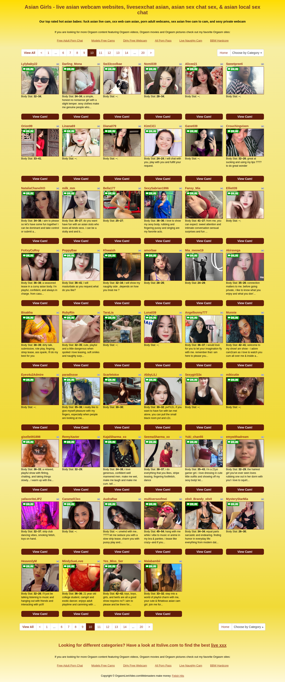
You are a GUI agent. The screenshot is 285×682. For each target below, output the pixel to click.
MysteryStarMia (237, 499)
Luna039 (150, 312)
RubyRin (68, 312)
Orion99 (27, 126)
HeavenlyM (29, 561)
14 (126, 52)
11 (100, 52)
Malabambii (152, 561)
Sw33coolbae (112, 64)
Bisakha (27, 312)
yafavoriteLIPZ (31, 499)
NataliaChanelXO (33, 188)
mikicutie (232, 374)
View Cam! (40, 116)
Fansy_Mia (193, 188)
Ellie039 (231, 188)
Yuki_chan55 (194, 436)
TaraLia (108, 312)
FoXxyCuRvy (30, 250)
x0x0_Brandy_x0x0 (198, 499)
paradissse (70, 374)
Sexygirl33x (193, 374)
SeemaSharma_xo (157, 436)
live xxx (218, 645)
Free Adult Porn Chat (70, 40)
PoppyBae (69, 250)
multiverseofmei (155, 499)
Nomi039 (150, 64)
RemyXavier (70, 436)
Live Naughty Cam (190, 40)
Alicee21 (191, 64)
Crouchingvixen (237, 126)
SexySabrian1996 (156, 188)
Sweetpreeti (234, 64)
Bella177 (109, 188)
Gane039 (191, 126)
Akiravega (233, 250)
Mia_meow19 (194, 250)
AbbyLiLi (150, 374)
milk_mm (68, 188)
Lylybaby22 (29, 64)
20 (143, 52)
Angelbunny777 (196, 312)
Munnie (231, 312)
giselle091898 (30, 436)
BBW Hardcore (219, 40)
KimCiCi (150, 126)
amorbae (150, 250)
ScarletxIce (111, 374)
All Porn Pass (163, 40)
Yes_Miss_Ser (113, 561)
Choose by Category (247, 52)
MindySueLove (72, 561)
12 (109, 52)
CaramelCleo (71, 499)
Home (224, 52)
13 (118, 52)
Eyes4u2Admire (32, 374)
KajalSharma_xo (114, 436)
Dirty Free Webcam (135, 40)
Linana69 (68, 126)
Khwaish (109, 250)
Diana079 (109, 126)
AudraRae (110, 499)
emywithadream (237, 436)
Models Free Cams (103, 40)
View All (29, 52)
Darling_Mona (72, 64)
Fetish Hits (178, 675)
